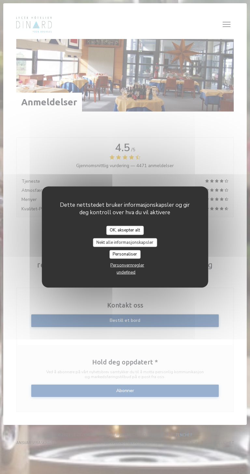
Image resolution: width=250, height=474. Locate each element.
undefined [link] (126, 272)
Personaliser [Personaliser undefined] (125, 254)
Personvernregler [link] (127, 265)
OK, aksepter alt (125, 230)
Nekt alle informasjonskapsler (124, 242)
